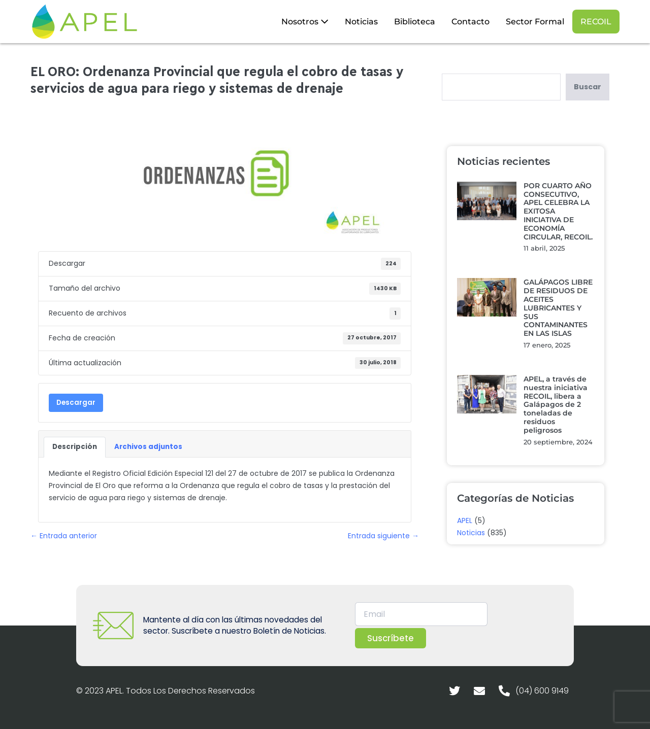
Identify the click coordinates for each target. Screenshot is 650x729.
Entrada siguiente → (383, 536)
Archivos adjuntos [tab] (148, 447)
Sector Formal (535, 21)
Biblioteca (414, 21)
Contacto (470, 21)
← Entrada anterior (63, 536)
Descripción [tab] (74, 447)
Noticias (361, 21)
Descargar (75, 402)
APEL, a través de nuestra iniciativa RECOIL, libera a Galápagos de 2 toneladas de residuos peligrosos (556, 404)
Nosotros (305, 21)
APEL (464, 520)
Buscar (587, 87)
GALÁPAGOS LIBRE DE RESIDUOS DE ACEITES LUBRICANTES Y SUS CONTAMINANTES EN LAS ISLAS (558, 307)
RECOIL (595, 21)
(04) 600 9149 (542, 691)
